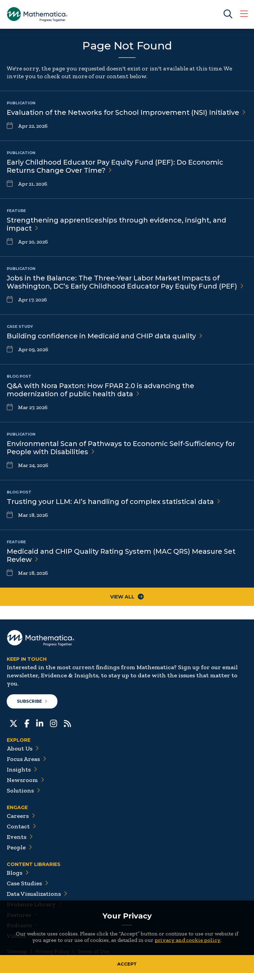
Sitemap (17, 951)
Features (22, 914)
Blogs (18, 872)
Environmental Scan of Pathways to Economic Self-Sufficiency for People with (121, 448)
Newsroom (25, 780)
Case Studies (27, 883)
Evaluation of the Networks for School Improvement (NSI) (126, 112)
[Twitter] (13, 722)
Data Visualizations (37, 893)
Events (20, 837)
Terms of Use (93, 951)
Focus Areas (26, 759)
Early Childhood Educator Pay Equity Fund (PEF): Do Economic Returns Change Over (115, 166)
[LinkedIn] (39, 722)
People (19, 847)
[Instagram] (53, 722)
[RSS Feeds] (67, 722)
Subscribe (32, 701)
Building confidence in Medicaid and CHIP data (104, 336)
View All (127, 597)
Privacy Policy (52, 951)
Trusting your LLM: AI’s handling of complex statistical (113, 502)
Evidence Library (34, 904)
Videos (19, 935)
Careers (21, 816)
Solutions (23, 790)
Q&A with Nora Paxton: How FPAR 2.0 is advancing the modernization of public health (100, 390)
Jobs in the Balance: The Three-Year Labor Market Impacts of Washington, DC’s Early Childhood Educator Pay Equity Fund (125, 282)
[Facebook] (26, 722)
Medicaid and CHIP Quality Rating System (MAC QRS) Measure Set (121, 555)
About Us (23, 748)
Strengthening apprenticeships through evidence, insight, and (116, 224)
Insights (22, 769)
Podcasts (22, 925)
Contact (21, 826)
